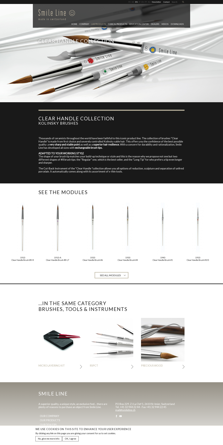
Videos (164, 24)
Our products (50, 420)
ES (143, 2)
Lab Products (98, 24)
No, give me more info (48, 439)
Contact (166, 2)
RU (149, 2)
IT (139, 2)
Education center (139, 24)
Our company (49, 416)
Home (74, 24)
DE (133, 2)
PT (146, 2)
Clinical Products (117, 24)
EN (136, 2)
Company (84, 24)
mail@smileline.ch (125, 410)
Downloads (177, 24)
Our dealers (48, 424)
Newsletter (156, 2)
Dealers (155, 24)
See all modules (110, 275)
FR (129, 2)
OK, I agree (70, 439)
